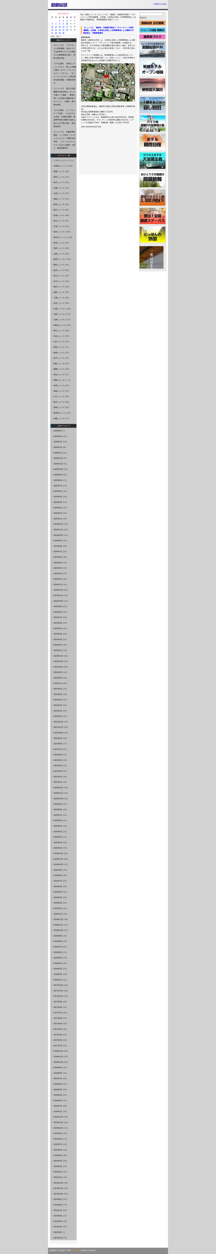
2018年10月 (58, 930)
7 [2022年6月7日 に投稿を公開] (56, 23)
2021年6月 (58, 755)
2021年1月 (58, 782)
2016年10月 (58, 1062)
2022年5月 (58, 694)
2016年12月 (58, 1051)
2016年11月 (58, 1057)
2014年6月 (58, 1216)
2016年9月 (58, 1067)
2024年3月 (58, 574)
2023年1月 (58, 650)
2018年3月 (58, 969)
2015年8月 (58, 1139)
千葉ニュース (59, 226)
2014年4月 (58, 1227)
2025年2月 (58, 513)
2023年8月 (58, 612)
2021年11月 (58, 727)
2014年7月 (58, 1210)
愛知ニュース (59, 265)
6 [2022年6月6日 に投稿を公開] (52, 23)
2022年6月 (58, 689)
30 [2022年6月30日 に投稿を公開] (63, 33)
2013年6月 (58, 1232)
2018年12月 (58, 919)
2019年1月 (58, 914)
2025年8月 (58, 480)
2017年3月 (58, 1035)
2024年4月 (58, 568)
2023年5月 (58, 628)
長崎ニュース (59, 391)
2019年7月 (58, 881)
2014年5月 (58, 1221)
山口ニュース (59, 341)
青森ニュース (59, 171)
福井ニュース (59, 287)
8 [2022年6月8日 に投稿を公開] (59, 23)
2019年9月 (58, 870)
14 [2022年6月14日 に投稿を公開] (56, 27)
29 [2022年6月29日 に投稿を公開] (60, 33)
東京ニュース (59, 232)
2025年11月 (58, 464)
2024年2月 (58, 579)
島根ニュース (59, 353)
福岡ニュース (59, 380)
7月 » (58, 36)
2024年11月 (58, 530)
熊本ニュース (59, 402)
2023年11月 (58, 595)
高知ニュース (59, 375)
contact (163, 4)
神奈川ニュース (60, 237)
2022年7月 (58, 683)
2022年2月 (58, 711)
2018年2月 (58, 974)
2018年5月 (58, 958)
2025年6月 (58, 491)
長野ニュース (59, 248)
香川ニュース (59, 358)
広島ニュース (59, 336)
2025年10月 (58, 469)
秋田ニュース (59, 177)
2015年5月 (58, 1155)
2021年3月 (58, 771)
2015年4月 (58, 1161)
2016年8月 (58, 1073)
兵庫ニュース (59, 320)
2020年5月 (58, 826)
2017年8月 (58, 1007)
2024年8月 (58, 546)
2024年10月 (58, 535)
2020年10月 (58, 799)
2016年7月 (58, 1078)
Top (81, 15)
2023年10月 (58, 601)
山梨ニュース (59, 254)
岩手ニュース (59, 182)
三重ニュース (59, 298)
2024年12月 (58, 524)
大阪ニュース (59, 314)
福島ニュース (59, 199)
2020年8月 (58, 809)
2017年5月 (58, 1024)
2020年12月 (58, 788)
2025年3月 (58, 508)
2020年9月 (58, 804)
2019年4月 (58, 897)
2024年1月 (58, 585)
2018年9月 (58, 936)
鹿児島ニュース (60, 413)
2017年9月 (58, 1002)
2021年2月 (58, 777)
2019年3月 (58, 903)
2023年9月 (58, 606)
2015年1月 (58, 1177)
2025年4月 (58, 502)
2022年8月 (58, 678)
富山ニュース (59, 276)
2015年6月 (58, 1150)
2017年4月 (58, 1029)
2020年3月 (58, 837)
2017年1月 (58, 1046)
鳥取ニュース (59, 347)
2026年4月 (58, 436)
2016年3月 (58, 1101)
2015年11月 (58, 1122)
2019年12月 (58, 853)
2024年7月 (58, 551)
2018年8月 (58, 941)
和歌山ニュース (60, 325)
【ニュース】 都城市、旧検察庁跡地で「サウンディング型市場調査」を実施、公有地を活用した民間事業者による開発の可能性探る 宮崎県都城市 (108, 17)
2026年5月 (58, 431)
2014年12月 (58, 1183)
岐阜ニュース (59, 270)
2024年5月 (58, 563)
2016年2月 (58, 1106)
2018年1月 (58, 980)
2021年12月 (58, 722)
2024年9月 (58, 541)
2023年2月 (58, 645)
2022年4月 (58, 700)
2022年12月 (58, 656)
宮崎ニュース (90, 15)
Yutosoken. (76, 1250)
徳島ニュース (59, 364)
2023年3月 (58, 639)
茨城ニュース (59, 215)
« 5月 (52, 36)
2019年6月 (58, 886)
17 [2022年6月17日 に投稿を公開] (67, 27)
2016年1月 (58, 1111)
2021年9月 (58, 738)
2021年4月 (58, 766)
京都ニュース (59, 309)
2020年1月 (58, 848)
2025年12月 (58, 458)
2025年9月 (58, 475)
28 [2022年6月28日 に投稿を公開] (56, 33)
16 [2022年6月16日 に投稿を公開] (63, 27)
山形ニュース (59, 193)
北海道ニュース (60, 166)
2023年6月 (58, 623)
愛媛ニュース (59, 369)
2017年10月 (58, 996)
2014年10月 (58, 1194)
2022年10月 (58, 667)
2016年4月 (58, 1095)
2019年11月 (58, 859)
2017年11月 (58, 991)
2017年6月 (58, 1018)
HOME (156, 4)
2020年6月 (58, 820)
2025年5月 (58, 497)
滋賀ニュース (59, 292)
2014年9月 (58, 1199)
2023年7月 (58, 617)
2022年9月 (58, 672)
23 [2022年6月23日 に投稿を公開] (63, 30)
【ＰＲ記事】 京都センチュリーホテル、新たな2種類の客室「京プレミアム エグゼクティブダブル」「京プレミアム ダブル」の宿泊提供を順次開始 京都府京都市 (65, 73)
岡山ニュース (59, 331)
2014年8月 (58, 1205)
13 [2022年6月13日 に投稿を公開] (52, 27)
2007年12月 (58, 1238)
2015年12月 (58, 1117)
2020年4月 (58, 832)
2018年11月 (58, 925)
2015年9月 (58, 1133)
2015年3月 (58, 1166)
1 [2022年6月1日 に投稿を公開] (59, 21)
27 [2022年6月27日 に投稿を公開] (52, 33)
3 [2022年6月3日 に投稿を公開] (67, 21)
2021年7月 (58, 749)
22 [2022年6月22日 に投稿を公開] (60, 30)
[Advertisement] (105, 152)
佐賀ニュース (59, 385)
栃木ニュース (59, 210)
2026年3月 (58, 442)
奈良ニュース (59, 303)
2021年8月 (58, 744)
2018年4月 (58, 963)
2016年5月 (58, 1090)
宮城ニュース (59, 188)
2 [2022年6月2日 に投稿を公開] (63, 21)
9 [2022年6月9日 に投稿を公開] (63, 23)
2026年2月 (58, 447)
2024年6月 (58, 557)
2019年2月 (58, 908)
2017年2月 (58, 1040)
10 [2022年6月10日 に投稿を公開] (67, 23)
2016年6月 (58, 1084)
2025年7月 (58, 486)
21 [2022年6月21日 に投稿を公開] (56, 30)
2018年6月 (58, 952)
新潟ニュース (59, 243)
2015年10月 (58, 1128)
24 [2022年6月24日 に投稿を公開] (67, 30)
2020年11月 (58, 793)
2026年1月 (58, 453)
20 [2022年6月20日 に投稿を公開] (52, 30)
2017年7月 (58, 1013)
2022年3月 (58, 705)
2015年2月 (58, 1172)
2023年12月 (58, 590)
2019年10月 (58, 864)
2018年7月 (58, 947)
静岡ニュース (59, 259)
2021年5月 (58, 760)
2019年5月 (58, 892)
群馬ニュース (59, 204)
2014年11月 (58, 1188)
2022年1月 (58, 716)
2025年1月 (58, 519)
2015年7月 (58, 1144)
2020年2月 (58, 843)
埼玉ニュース (59, 221)
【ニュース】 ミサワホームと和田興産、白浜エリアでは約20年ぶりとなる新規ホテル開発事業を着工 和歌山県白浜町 (64, 51)
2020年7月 (58, 815)
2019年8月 (58, 875)
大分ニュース (59, 396)
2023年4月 (58, 634)
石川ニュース (59, 281)
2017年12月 (58, 985)
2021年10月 (58, 733)
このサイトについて (62, 160)
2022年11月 (58, 661)
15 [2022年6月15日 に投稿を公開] (60, 27)
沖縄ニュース (59, 418)
